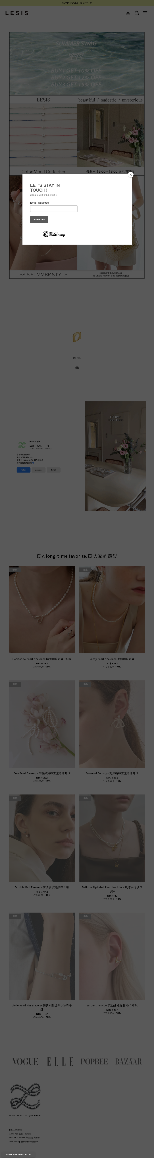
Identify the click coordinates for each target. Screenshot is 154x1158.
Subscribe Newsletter (18, 1154)
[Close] (131, 174)
